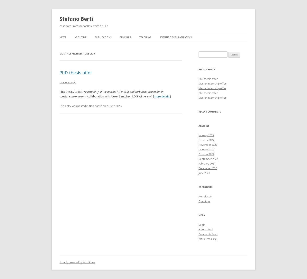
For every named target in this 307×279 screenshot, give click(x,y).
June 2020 (204, 173)
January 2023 (206, 149)
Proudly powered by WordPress (77, 262)
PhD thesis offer (76, 72)
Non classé (95, 106)
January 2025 (206, 135)
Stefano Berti (76, 18)
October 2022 (206, 154)
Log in (202, 224)
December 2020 (208, 168)
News (63, 37)
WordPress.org (207, 239)
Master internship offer (212, 83)
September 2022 (208, 159)
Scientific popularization (176, 37)
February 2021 (207, 163)
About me (80, 37)
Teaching (145, 37)
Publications (103, 37)
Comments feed (208, 234)
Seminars (125, 37)
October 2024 (206, 140)
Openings (204, 201)
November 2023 (208, 144)
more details (162, 96)
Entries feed (206, 229)
